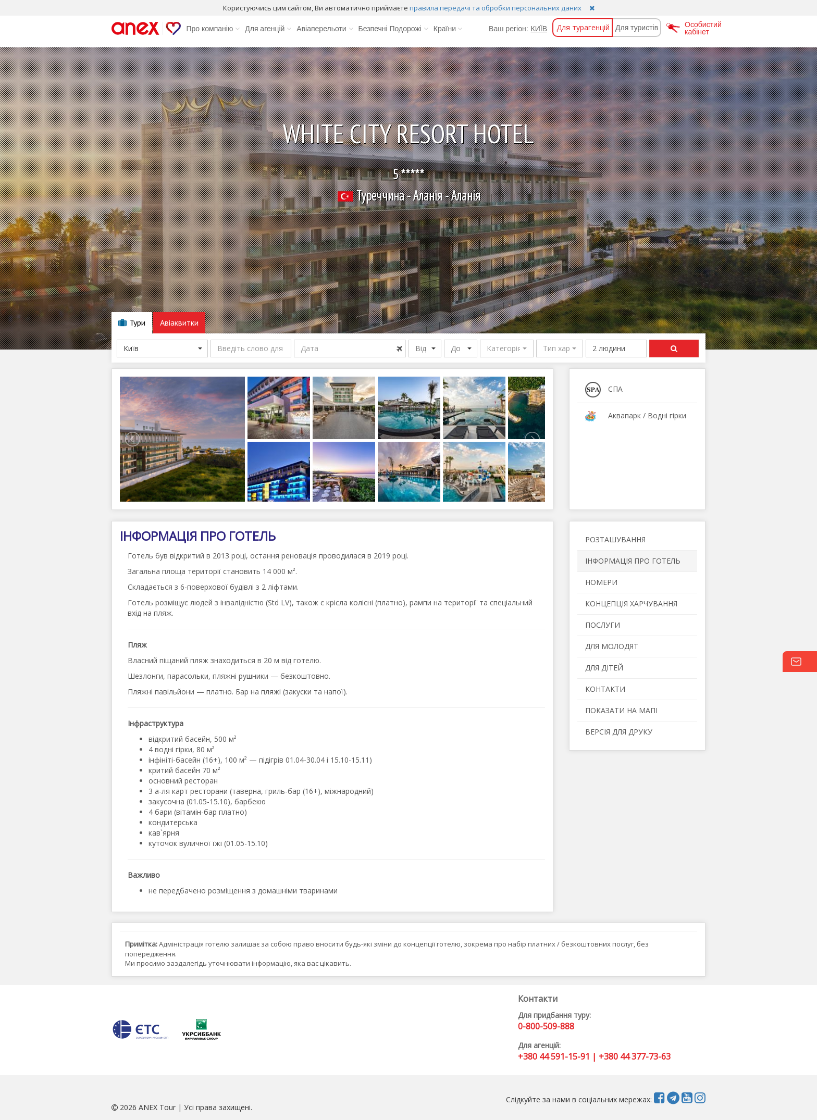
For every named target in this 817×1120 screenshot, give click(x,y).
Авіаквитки (179, 322)
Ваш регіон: (508, 28)
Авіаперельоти (324, 28)
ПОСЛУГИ (602, 625)
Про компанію (213, 28)
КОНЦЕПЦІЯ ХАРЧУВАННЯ (631, 603)
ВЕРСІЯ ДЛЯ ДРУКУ (618, 732)
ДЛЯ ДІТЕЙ (604, 668)
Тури (131, 322)
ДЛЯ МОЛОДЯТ (611, 646)
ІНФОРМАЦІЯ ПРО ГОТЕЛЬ (632, 561)
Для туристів (636, 27)
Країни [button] (448, 28)
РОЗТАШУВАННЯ (615, 539)
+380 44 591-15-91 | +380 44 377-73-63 (594, 1056)
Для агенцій (268, 28)
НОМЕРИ (601, 582)
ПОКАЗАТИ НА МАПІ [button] (621, 710)
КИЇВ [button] (539, 28)
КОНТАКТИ (605, 689)
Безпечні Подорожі (393, 28)
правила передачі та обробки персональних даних (495, 8)
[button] (507, 348)
